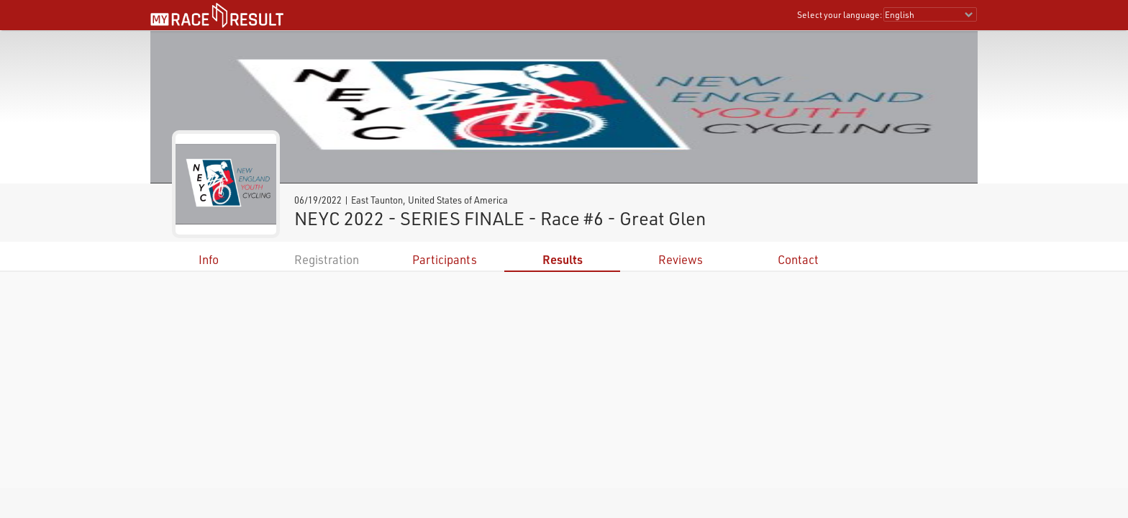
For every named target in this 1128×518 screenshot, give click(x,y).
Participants (444, 259)
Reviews (680, 259)
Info (209, 259)
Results (562, 259)
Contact (798, 259)
